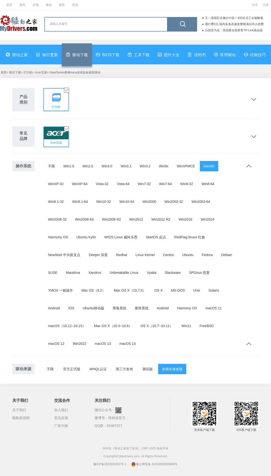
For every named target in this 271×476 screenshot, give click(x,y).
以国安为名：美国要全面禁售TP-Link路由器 (233, 30)
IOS (71, 308)
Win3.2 (145, 166)
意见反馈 (61, 418)
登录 (255, 5)
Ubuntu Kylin (86, 237)
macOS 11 (213, 308)
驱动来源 (23, 369)
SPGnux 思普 (199, 273)
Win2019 (207, 219)
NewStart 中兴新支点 (64, 255)
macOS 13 (103, 344)
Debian (226, 255)
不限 (51, 166)
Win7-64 (165, 184)
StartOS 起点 (156, 237)
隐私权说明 (21, 418)
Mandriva (73, 273)
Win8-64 (208, 184)
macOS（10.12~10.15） (67, 326)
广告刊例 (61, 426)
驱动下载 (77, 54)
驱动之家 (17, 54)
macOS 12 (56, 344)
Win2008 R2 (111, 219)
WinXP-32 (56, 184)
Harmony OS (58, 237)
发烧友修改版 (172, 369)
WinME (209, 166)
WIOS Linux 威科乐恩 (120, 237)
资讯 (22, 5)
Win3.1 (126, 166)
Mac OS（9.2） (93, 290)
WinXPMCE (186, 166)
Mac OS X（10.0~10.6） (113, 326)
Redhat (121, 255)
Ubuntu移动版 (93, 308)
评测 (36, 5)
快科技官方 (117, 418)
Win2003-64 (200, 202)
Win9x (164, 166)
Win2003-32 (174, 202)
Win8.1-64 (80, 202)
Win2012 (136, 219)
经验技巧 (255, 54)
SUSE (52, 273)
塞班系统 (142, 308)
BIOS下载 (107, 54)
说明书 (196, 54)
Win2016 (185, 219)
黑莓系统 (119, 308)
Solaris (213, 290)
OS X (158, 290)
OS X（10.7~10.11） (156, 326)
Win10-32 (103, 202)
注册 (266, 5)
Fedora (207, 255)
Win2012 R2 (160, 219)
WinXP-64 (79, 184)
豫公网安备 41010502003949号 (154, 464)
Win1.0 (68, 166)
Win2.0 (88, 166)
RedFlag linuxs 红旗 (189, 237)
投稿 (75, 5)
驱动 (49, 5)
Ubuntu (187, 255)
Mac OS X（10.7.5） (130, 290)
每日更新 (47, 54)
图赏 (62, 5)
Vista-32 (102, 184)
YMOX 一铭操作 (60, 290)
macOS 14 (127, 344)
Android (54, 308)
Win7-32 (144, 184)
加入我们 (61, 410)
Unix (196, 290)
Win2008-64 (84, 219)
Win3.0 (107, 166)
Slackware (173, 273)
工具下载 (138, 54)
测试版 (147, 369)
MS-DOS (178, 290)
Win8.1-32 (56, 202)
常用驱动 (225, 54)
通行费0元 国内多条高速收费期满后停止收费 (234, 24)
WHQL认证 (98, 369)
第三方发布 (124, 369)
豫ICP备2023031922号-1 (109, 464)
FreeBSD (207, 326)
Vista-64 (123, 184)
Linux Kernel (145, 255)
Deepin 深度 (98, 255)
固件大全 (168, 54)
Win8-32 (186, 184)
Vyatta (151, 273)
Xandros (94, 273)
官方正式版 (71, 369)
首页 (9, 5)
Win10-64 (126, 202)
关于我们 (19, 410)
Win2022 (79, 344)
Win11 (186, 326)
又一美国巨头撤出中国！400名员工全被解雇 (234, 18)
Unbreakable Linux (124, 273)
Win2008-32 (57, 219)
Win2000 (149, 202)
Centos (168, 255)
